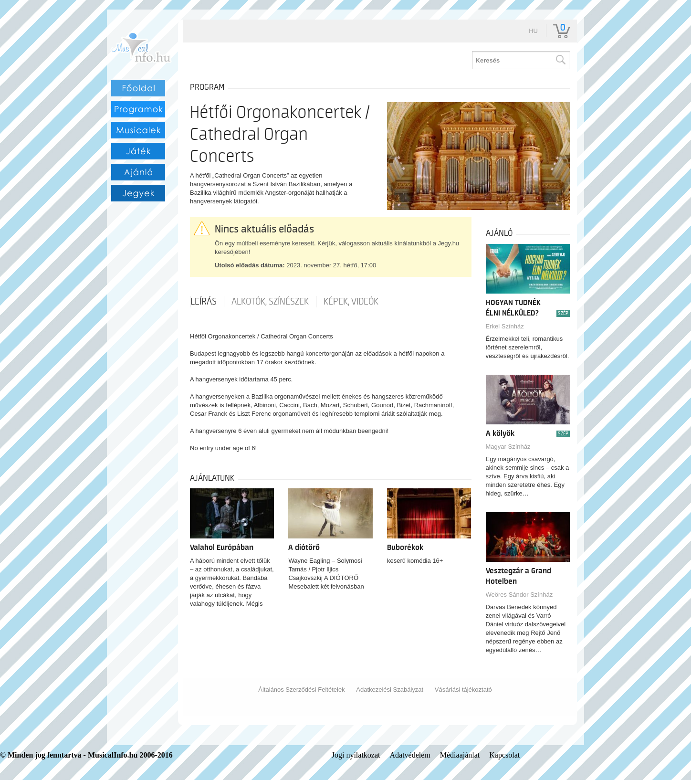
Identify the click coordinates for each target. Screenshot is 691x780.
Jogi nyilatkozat (356, 755)
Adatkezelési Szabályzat (389, 689)
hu (533, 30)
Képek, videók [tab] (351, 301)
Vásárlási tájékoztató (463, 689)
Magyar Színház (508, 446)
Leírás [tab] (203, 301)
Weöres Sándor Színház (519, 594)
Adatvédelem (409, 755)
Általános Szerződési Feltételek (301, 689)
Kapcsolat (504, 755)
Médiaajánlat (460, 755)
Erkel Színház (505, 326)
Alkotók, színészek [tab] (270, 301)
